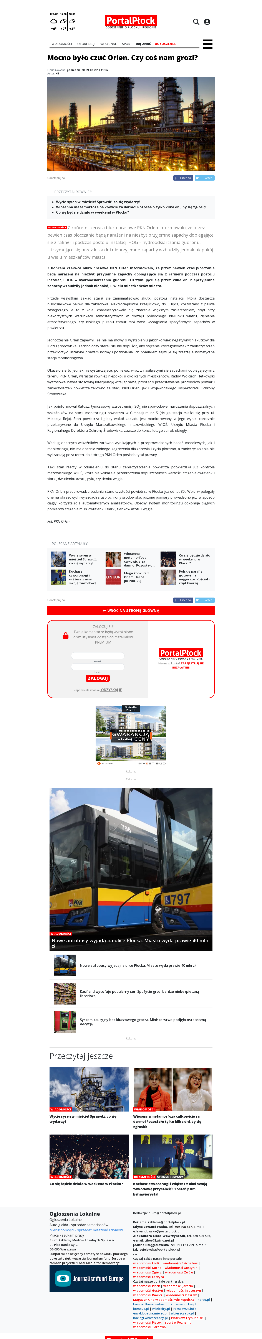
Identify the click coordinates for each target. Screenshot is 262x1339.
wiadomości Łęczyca (148, 1277)
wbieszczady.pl (182, 1313)
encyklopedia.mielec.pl (150, 1313)
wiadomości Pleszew (181, 1295)
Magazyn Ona (143, 1300)
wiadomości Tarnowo (149, 1327)
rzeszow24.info (184, 1309)
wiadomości (164, 1300)
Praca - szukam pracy (67, 1235)
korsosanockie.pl (183, 1304)
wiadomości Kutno (147, 1268)
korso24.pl (141, 1309)
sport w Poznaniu (178, 1322)
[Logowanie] (207, 21)
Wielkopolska (184, 1300)
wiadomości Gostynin (181, 1268)
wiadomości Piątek (147, 1322)
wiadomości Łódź (146, 1263)
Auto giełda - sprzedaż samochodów (79, 1224)
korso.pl (204, 1300)
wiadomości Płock (146, 1286)
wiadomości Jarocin (178, 1286)
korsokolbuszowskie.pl (150, 1304)
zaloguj (98, 678)
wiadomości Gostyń (148, 1290)
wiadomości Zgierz (147, 1272)
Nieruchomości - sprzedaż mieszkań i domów (86, 1230)
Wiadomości (57, 227)
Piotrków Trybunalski (187, 1318)
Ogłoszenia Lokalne (66, 1219)
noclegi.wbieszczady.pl (150, 1318)
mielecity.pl (161, 1309)
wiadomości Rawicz (148, 1295)
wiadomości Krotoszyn (183, 1290)
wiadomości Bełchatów (180, 1263)
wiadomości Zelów (179, 1272)
